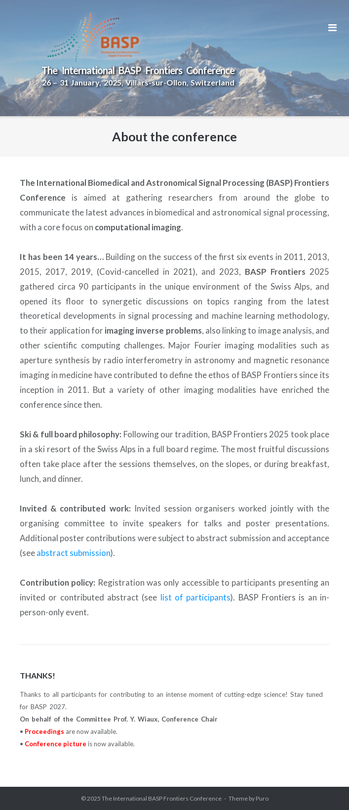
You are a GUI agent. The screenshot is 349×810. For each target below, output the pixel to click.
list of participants (195, 597)
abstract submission (74, 553)
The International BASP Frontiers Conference (162, 798)
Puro (262, 798)
